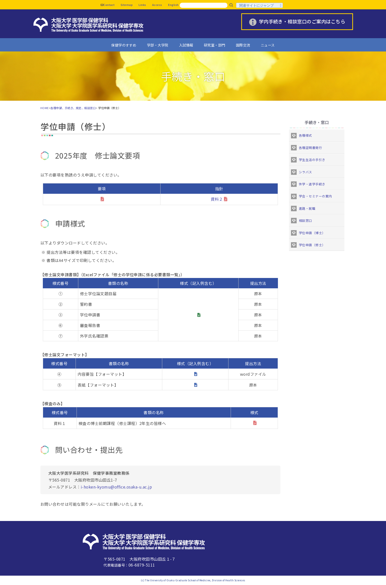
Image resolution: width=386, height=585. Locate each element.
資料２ (217, 199)
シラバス (305, 172)
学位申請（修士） (312, 245)
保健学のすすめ (123, 45)
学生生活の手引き (312, 159)
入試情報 (186, 45)
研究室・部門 (214, 45)
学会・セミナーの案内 (315, 196)
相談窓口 (305, 220)
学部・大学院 (157, 45)
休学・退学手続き (312, 184)
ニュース (268, 45)
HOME (44, 108)
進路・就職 (307, 208)
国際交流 (243, 45)
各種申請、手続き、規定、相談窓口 (73, 108)
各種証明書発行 (310, 147)
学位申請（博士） (312, 232)
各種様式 (305, 135)
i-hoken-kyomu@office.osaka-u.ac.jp (116, 487)
